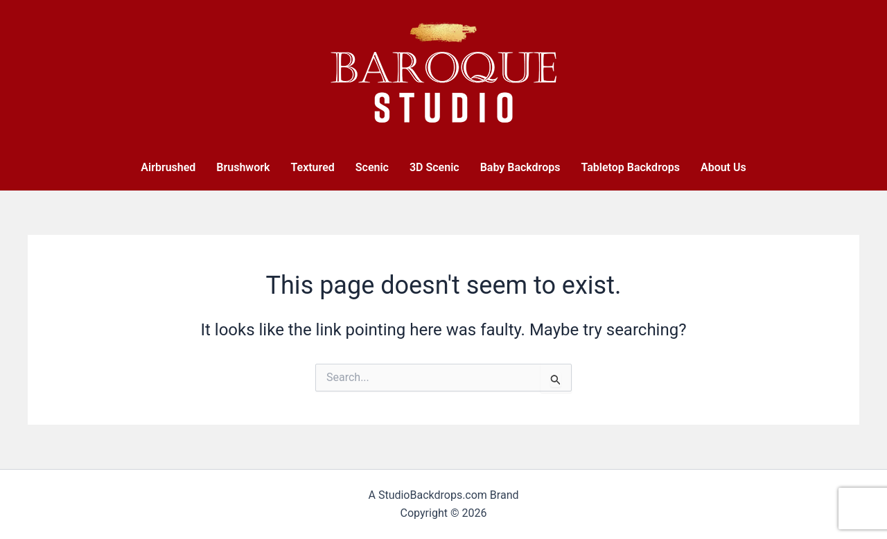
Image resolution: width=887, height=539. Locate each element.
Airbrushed (168, 167)
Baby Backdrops (520, 167)
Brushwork (243, 167)
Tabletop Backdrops (630, 167)
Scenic (372, 167)
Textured (312, 167)
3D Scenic (434, 167)
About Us (723, 167)
